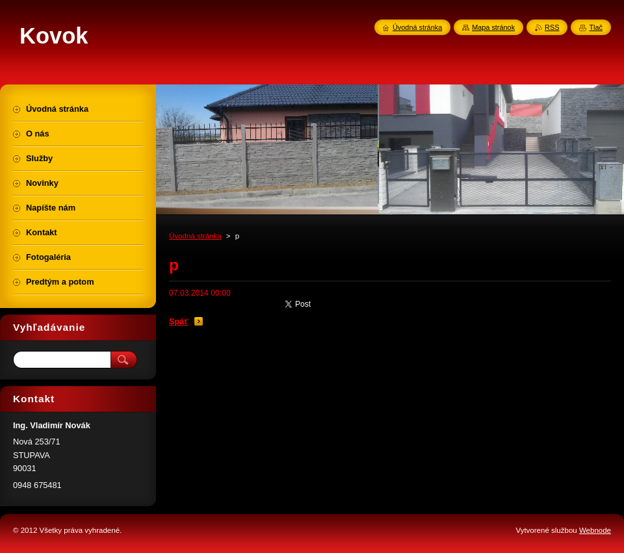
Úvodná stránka (195, 236)
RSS (552, 27)
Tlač (596, 27)
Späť (178, 321)
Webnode (595, 530)
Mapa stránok (493, 27)
